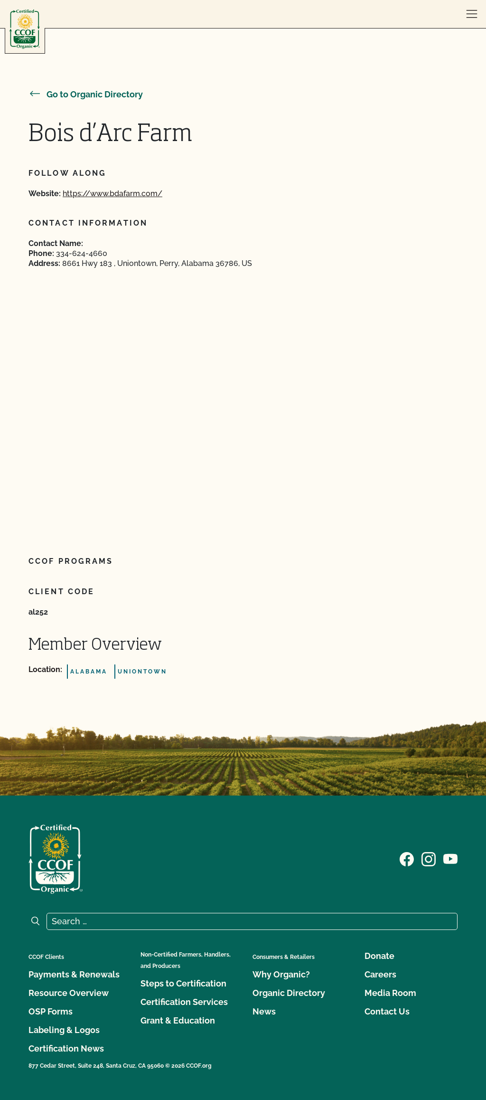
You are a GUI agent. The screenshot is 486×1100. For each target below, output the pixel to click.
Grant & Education (177, 1020)
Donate (379, 956)
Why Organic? (281, 974)
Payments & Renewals (74, 974)
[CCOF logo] (25, 29)
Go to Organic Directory (85, 94)
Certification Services (184, 1002)
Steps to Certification (183, 983)
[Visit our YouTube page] (450, 858)
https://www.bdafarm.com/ (112, 193)
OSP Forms (50, 1011)
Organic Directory (288, 993)
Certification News (66, 1048)
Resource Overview (68, 993)
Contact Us (387, 1011)
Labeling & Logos (64, 1030)
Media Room (390, 993)
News (264, 1011)
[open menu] (471, 14)
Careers (380, 974)
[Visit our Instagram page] (428, 858)
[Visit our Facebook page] (407, 858)
